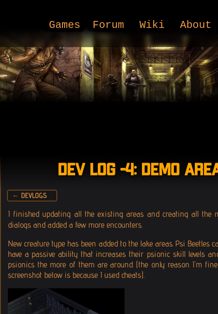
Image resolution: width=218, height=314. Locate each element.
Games (64, 25)
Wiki (152, 25)
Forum (108, 25)
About (195, 25)
